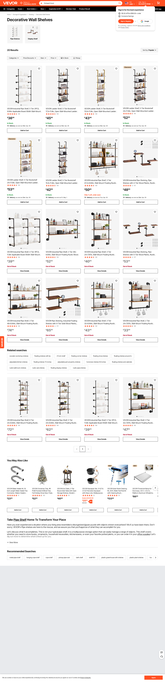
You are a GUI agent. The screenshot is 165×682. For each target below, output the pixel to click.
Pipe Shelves (15, 39)
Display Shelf (32, 39)
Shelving (31, 14)
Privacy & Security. (85, 677)
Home (9, 14)
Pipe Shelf (20, 519)
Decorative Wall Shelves (43, 14)
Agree (154, 677)
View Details (24, 271)
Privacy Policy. (125, 27)
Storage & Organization (20, 14)
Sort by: (145, 50)
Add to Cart (24, 130)
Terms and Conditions (144, 25)
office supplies (143, 534)
